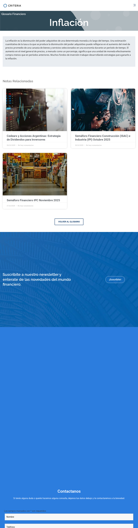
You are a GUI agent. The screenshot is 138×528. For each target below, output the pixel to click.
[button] (134, 5)
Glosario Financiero (14, 14)
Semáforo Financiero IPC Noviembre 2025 (33, 200)
